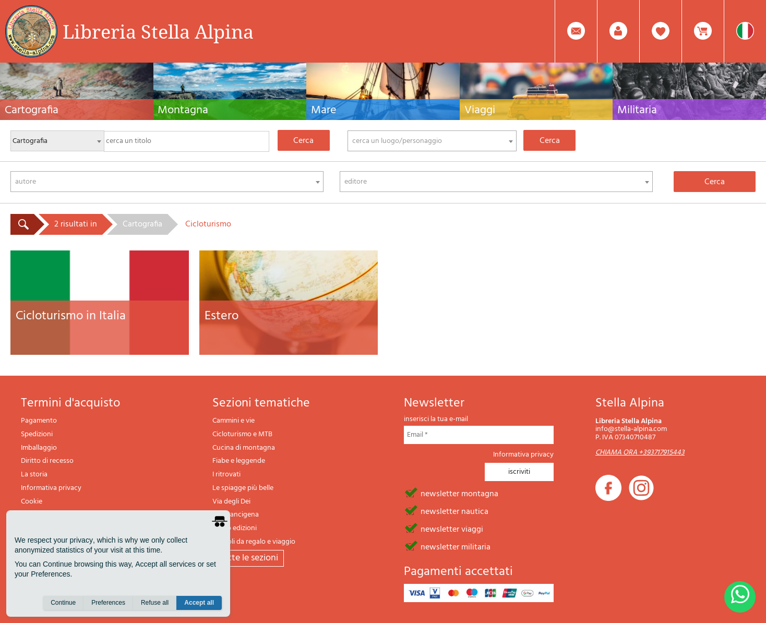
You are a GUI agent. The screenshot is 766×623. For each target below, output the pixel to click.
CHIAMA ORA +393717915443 (640, 453)
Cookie (31, 501)
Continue (63, 602)
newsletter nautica (454, 511)
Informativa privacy (51, 488)
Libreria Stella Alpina (158, 31)
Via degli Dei (231, 501)
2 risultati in (75, 224)
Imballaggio (39, 447)
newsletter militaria (455, 546)
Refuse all (155, 602)
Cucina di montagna (243, 447)
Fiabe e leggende (238, 461)
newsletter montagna (459, 493)
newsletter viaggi (452, 528)
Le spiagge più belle (242, 488)
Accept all (199, 602)
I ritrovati (226, 474)
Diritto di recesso (47, 461)
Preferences (108, 602)
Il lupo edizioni (234, 528)
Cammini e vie (233, 420)
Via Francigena (235, 514)
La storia (34, 474)
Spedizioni (37, 434)
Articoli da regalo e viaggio (253, 541)
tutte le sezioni (248, 558)
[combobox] (432, 140)
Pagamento (39, 420)
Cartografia (142, 224)
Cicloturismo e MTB (242, 434)
